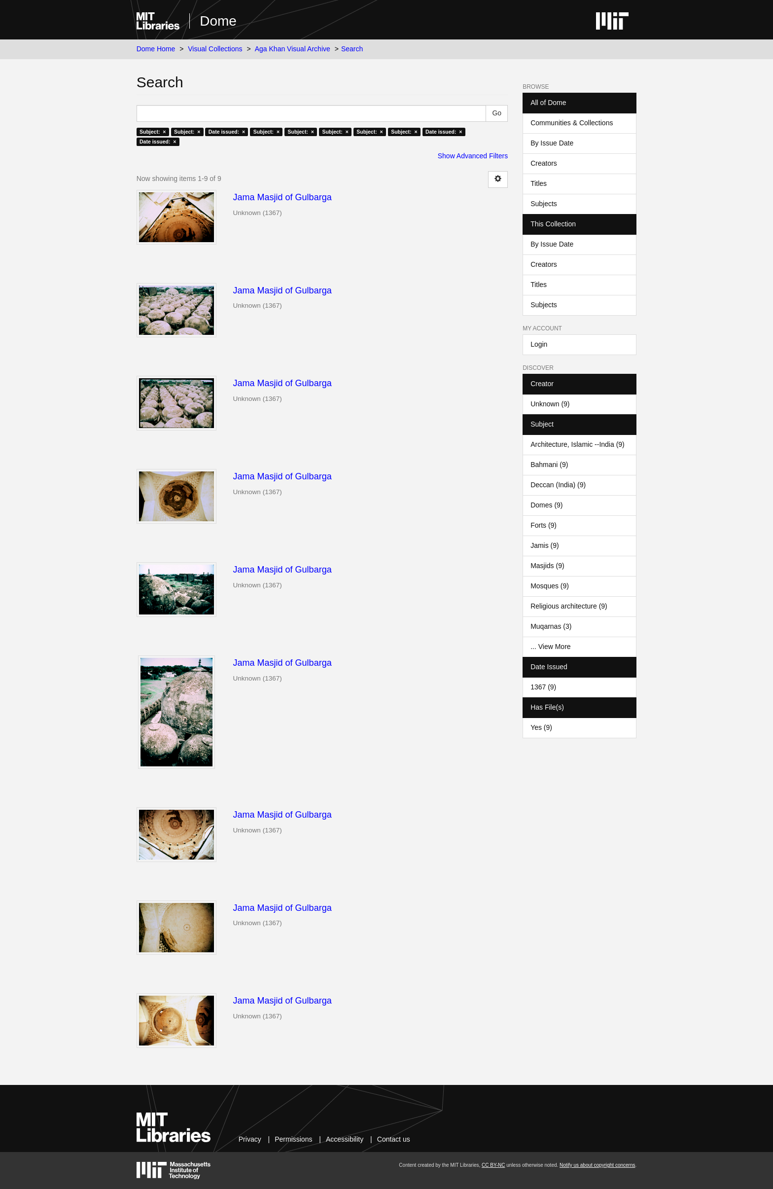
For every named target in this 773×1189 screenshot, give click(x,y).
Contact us (393, 1139)
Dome (218, 21)
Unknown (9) (549, 404)
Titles (538, 183)
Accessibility (344, 1139)
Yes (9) (541, 727)
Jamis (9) (544, 545)
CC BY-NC (493, 1165)
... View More (550, 646)
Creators (543, 163)
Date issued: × (227, 132)
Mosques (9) (549, 586)
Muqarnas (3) (550, 626)
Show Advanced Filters (473, 156)
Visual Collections (215, 49)
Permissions (293, 1139)
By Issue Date (551, 143)
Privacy (250, 1139)
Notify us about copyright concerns (597, 1165)
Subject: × (153, 132)
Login (538, 344)
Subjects (543, 204)
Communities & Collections (571, 123)
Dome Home (156, 49)
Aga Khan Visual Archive (292, 49)
